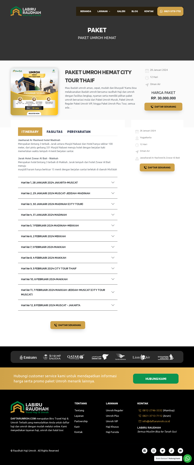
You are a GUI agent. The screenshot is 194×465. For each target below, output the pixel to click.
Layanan (79, 415)
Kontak (78, 432)
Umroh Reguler (114, 410)
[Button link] (163, 107)
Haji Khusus (112, 426)
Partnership (81, 421)
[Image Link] (26, 11)
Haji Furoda (112, 432)
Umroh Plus (112, 415)
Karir (77, 426)
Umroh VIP (112, 421)
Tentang (79, 410)
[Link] (86, 11)
